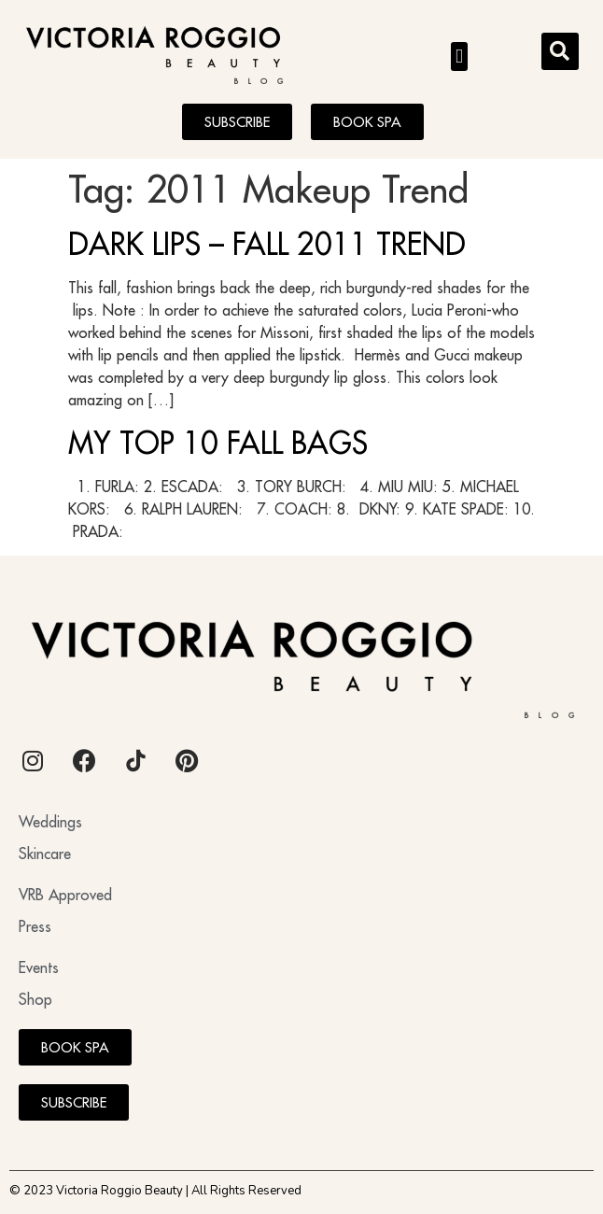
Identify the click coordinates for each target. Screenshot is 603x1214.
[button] (459, 57)
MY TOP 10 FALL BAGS (218, 442)
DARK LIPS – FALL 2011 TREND (267, 243)
